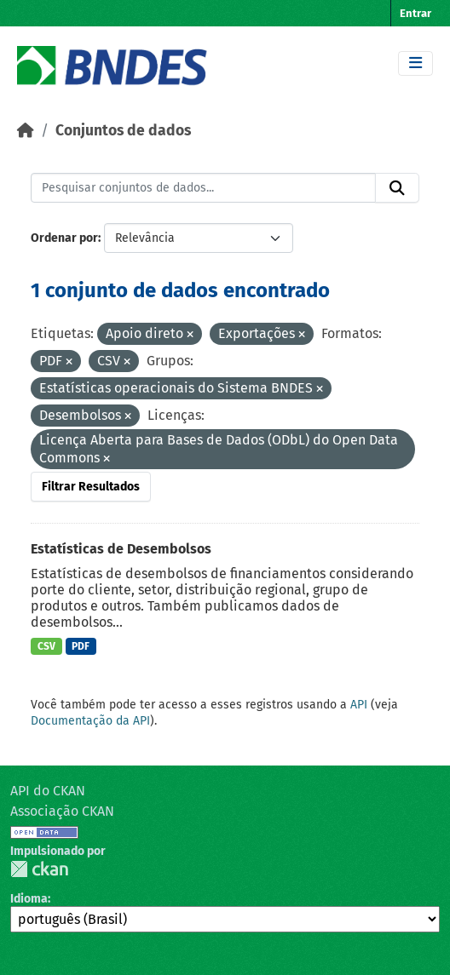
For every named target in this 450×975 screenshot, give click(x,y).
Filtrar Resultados (91, 486)
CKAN (39, 869)
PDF (80, 646)
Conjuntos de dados (123, 131)
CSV (46, 646)
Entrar (415, 13)
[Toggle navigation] (415, 63)
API (358, 704)
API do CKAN (47, 791)
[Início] (25, 131)
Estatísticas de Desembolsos (121, 549)
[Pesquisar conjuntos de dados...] (203, 188)
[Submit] (397, 188)
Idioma (29, 899)
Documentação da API (90, 721)
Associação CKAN (62, 811)
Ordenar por (64, 238)
